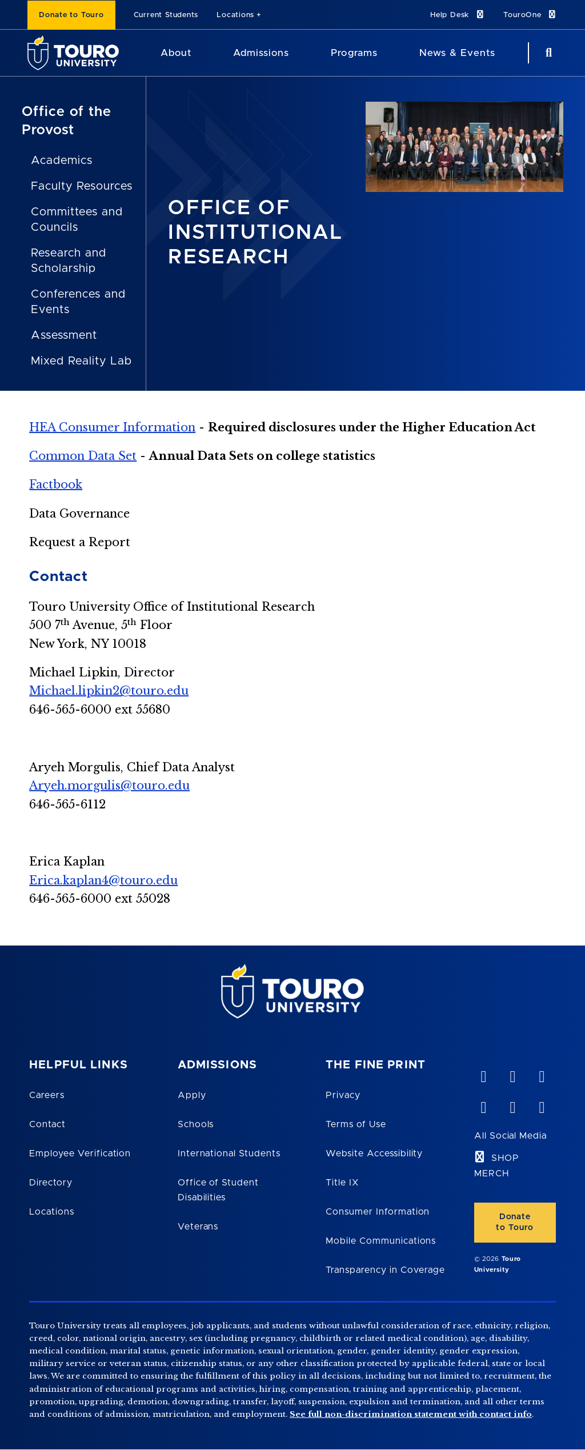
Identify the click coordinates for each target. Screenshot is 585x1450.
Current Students (166, 15)
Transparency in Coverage (385, 1270)
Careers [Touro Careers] (47, 1095)
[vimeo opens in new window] (483, 1074)
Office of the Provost (66, 121)
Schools (196, 1124)
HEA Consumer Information (112, 427)
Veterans (198, 1226)
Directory (51, 1182)
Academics (62, 160)
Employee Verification (80, 1153)
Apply (192, 1095)
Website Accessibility (374, 1153)
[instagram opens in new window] (541, 1105)
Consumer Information (378, 1211)
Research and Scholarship (68, 260)
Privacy (343, 1095)
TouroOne (530, 14)
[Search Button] (547, 52)
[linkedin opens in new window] (541, 1074)
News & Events (457, 53)
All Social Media (510, 1135)
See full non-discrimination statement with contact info (411, 1414)
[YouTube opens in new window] (512, 1074)
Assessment (64, 335)
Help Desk (457, 14)
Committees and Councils (76, 219)
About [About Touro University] (176, 53)
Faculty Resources (81, 186)
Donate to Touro (71, 15)
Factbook (55, 484)
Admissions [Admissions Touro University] (261, 53)
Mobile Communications (381, 1240)
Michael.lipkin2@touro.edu (109, 691)
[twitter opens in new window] (512, 1105)
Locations (235, 15)
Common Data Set (83, 456)
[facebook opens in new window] (483, 1105)
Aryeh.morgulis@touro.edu (109, 785)
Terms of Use (356, 1124)
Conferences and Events (78, 302)
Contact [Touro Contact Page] (47, 1124)
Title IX (342, 1182)
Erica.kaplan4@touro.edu (103, 880)
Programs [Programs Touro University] (354, 53)
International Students (229, 1153)
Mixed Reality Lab (81, 361)
